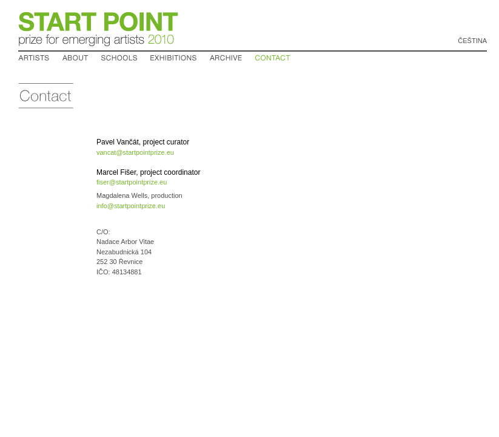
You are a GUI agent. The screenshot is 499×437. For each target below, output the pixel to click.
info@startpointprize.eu (130, 205)
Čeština (472, 40)
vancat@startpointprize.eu (135, 152)
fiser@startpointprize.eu (131, 182)
